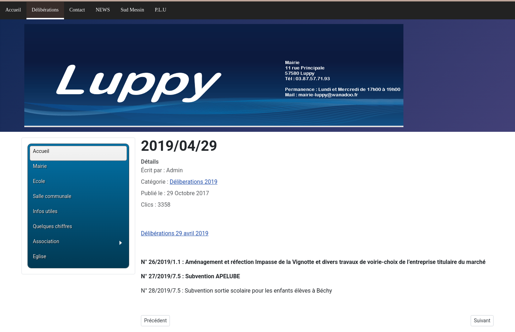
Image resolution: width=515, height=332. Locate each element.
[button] (80, 244)
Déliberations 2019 (193, 181)
